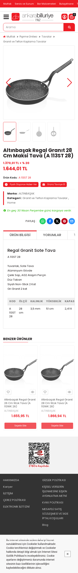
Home (11, 203)
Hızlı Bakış (32, 392)
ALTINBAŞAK (27, 193)
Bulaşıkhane (66, 3)
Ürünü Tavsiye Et (53, 184)
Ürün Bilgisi (20, 235)
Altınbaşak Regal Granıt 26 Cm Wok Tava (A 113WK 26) (20, 403)
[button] (8, 82)
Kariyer (8, 487)
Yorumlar (52, 235)
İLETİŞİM (8, 493)
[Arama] (69, 27)
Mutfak (7, 3)
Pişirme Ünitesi (28, 36)
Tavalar (47, 36)
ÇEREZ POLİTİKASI (14, 500)
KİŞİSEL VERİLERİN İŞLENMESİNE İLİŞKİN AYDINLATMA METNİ (54, 491)
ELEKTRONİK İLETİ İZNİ (16, 507)
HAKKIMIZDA (11, 480)
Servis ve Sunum (24, 3)
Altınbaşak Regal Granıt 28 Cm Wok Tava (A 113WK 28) (57, 403)
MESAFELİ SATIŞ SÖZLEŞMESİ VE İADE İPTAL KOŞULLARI (55, 513)
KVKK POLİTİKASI (52, 502)
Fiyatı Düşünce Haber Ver (21, 184)
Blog (45, 525)
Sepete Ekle (20, 425)
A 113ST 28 (25, 177)
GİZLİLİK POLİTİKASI (54, 480)
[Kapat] (67, 554)
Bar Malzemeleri (46, 3)
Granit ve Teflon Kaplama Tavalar (24, 41)
